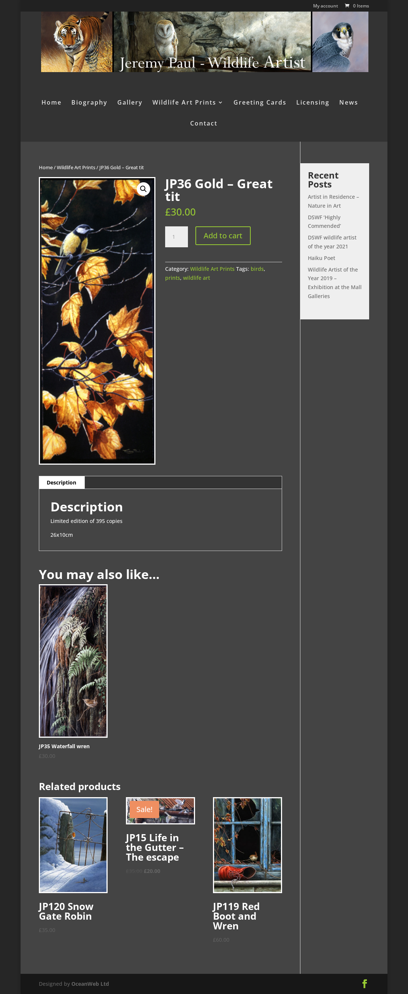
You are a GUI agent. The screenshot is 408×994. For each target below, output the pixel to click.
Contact (203, 124)
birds (257, 268)
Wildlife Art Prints (184, 103)
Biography (89, 103)
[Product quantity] (176, 236)
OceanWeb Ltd (90, 983)
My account (325, 6)
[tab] (61, 482)
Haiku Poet (321, 257)
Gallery (130, 103)
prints (172, 277)
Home (51, 103)
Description (61, 482)
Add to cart (223, 235)
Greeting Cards (260, 103)
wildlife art (196, 277)
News (348, 103)
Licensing (313, 103)
